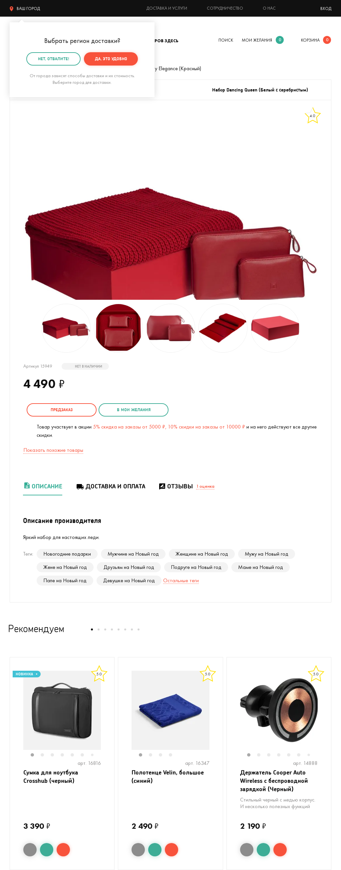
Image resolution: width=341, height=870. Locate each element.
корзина (310, 40)
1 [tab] (36, 756)
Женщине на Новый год (201, 553)
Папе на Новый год (65, 580)
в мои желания (134, 409)
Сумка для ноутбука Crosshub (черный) (50, 776)
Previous (17, 715)
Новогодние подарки (67, 553)
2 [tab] (46, 756)
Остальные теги (181, 580)
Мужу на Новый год (266, 553)
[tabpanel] (62, 710)
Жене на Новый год (65, 567)
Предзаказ (62, 409)
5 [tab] (76, 756)
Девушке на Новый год (129, 580)
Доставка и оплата (110, 486)
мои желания (257, 40)
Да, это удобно (111, 58)
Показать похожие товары (53, 449)
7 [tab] (94, 755)
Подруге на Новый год (196, 567)
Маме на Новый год (260, 567)
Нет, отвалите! (53, 58)
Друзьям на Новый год (129, 567)
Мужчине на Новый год (133, 553)
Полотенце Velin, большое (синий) (168, 776)
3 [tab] (56, 756)
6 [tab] (86, 756)
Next (108, 715)
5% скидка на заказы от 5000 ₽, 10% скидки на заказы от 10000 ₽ (169, 426)
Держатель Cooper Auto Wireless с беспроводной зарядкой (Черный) (274, 780)
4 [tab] (66, 756)
